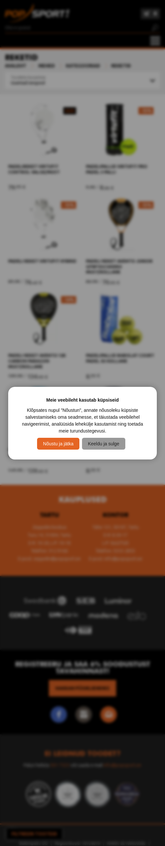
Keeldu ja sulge (103, 443)
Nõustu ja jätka (58, 443)
